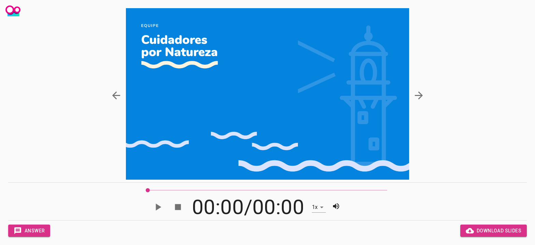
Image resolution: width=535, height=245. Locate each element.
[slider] (148, 190)
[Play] (158, 207)
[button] (116, 95)
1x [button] (315, 207)
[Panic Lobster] (12, 11)
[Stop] (178, 207)
